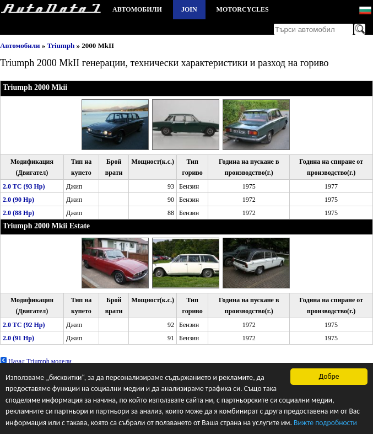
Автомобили (137, 9)
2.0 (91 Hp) (18, 338)
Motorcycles (243, 9)
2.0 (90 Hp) (18, 199)
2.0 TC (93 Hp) (24, 186)
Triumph (61, 45)
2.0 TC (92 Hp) (24, 325)
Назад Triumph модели (36, 361)
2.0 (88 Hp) (18, 213)
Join (189, 9)
